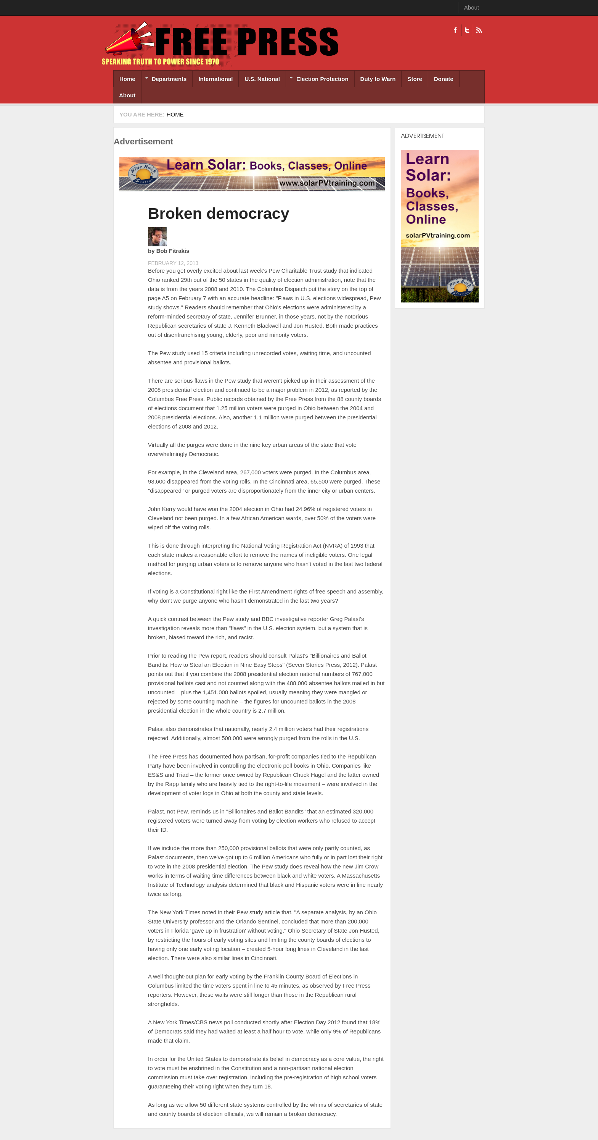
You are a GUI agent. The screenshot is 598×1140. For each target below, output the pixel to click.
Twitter (467, 30)
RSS (479, 30)
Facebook (455, 30)
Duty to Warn (378, 79)
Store (414, 79)
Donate (443, 79)
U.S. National (262, 79)
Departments (164, 80)
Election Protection (317, 80)
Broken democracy (218, 213)
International (215, 79)
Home (127, 79)
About (471, 7)
